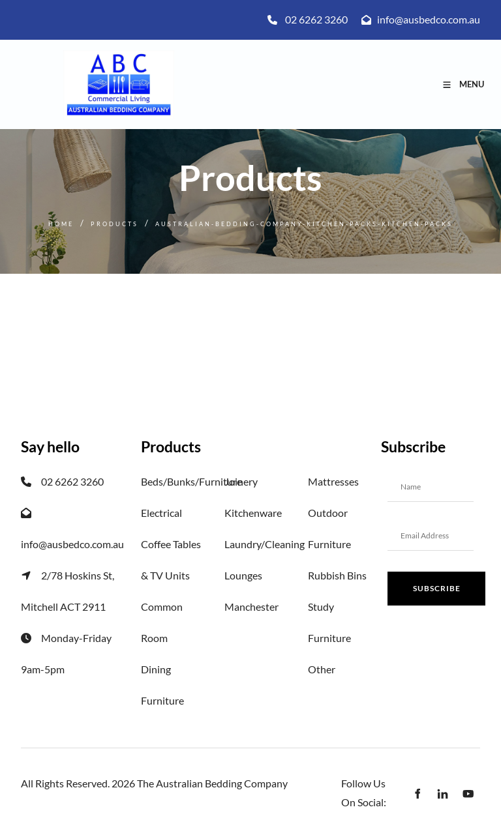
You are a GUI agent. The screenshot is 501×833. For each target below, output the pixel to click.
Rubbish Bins (337, 575)
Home (61, 223)
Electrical (161, 512)
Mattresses (333, 481)
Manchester (251, 606)
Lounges (243, 575)
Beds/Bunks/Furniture (191, 481)
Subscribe (437, 588)
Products (114, 223)
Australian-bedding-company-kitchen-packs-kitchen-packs (304, 223)
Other (321, 669)
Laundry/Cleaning (264, 544)
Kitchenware (253, 512)
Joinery (241, 481)
